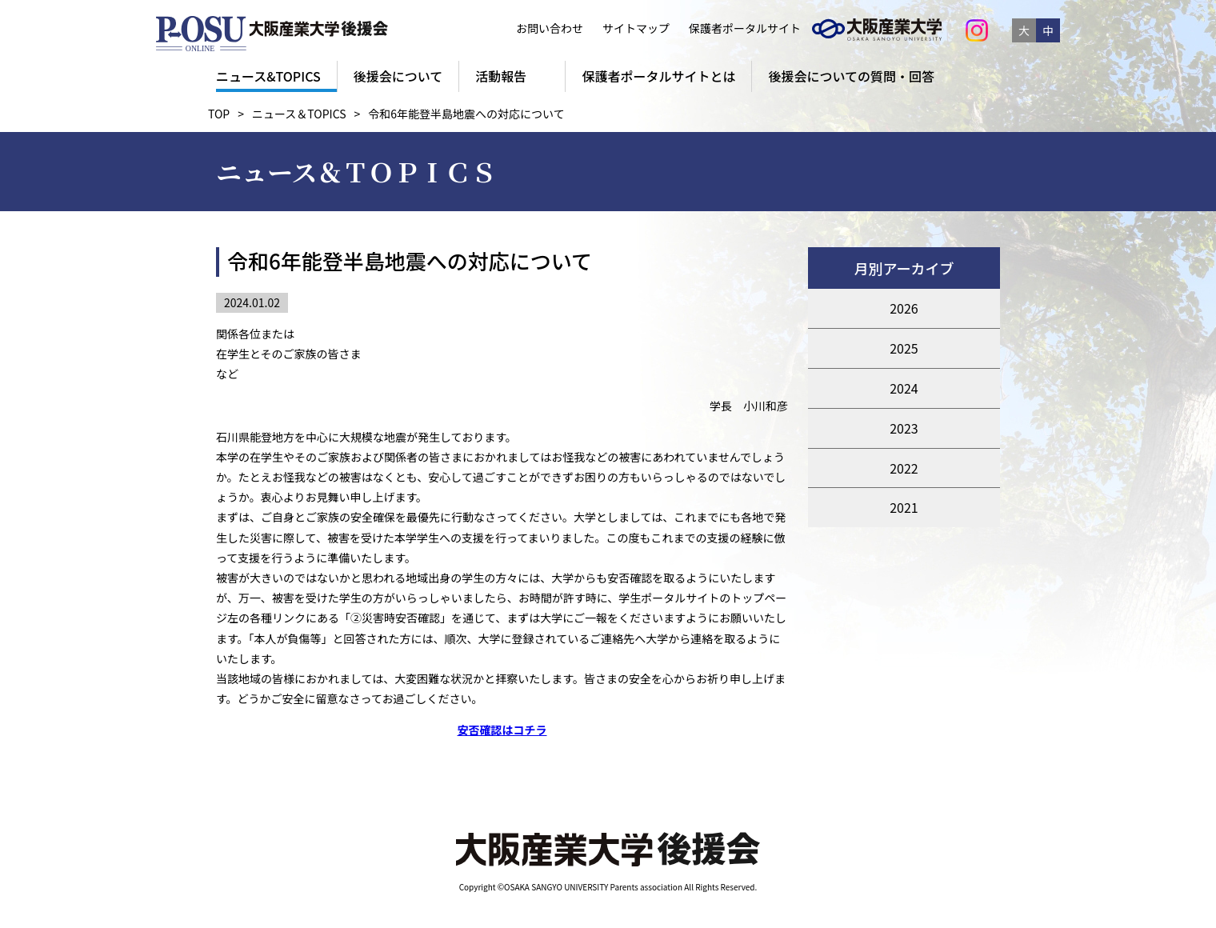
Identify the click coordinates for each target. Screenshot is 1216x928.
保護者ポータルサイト (741, 28)
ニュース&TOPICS (268, 76)
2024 (904, 388)
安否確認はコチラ (502, 730)
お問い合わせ (549, 28)
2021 (904, 507)
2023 (904, 428)
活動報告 (500, 76)
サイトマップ (636, 28)
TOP (219, 114)
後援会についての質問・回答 (851, 76)
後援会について (398, 76)
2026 (904, 308)
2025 (904, 348)
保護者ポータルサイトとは (658, 76)
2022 (904, 468)
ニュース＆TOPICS (299, 114)
